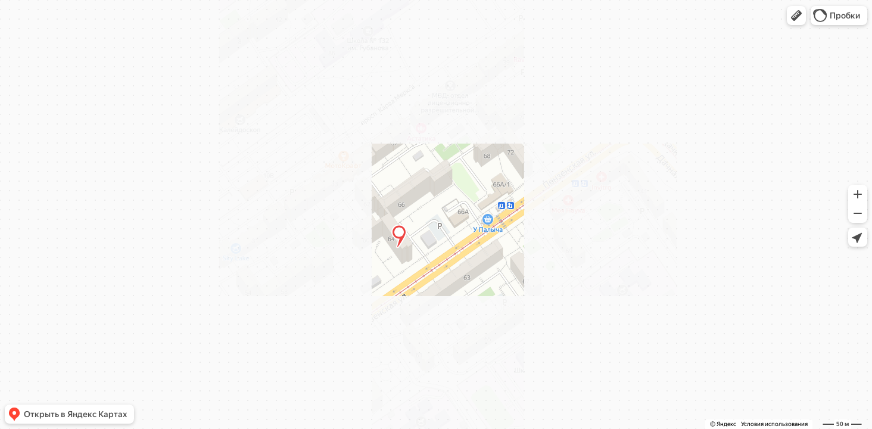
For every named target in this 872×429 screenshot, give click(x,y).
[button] (796, 15)
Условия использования (774, 424)
